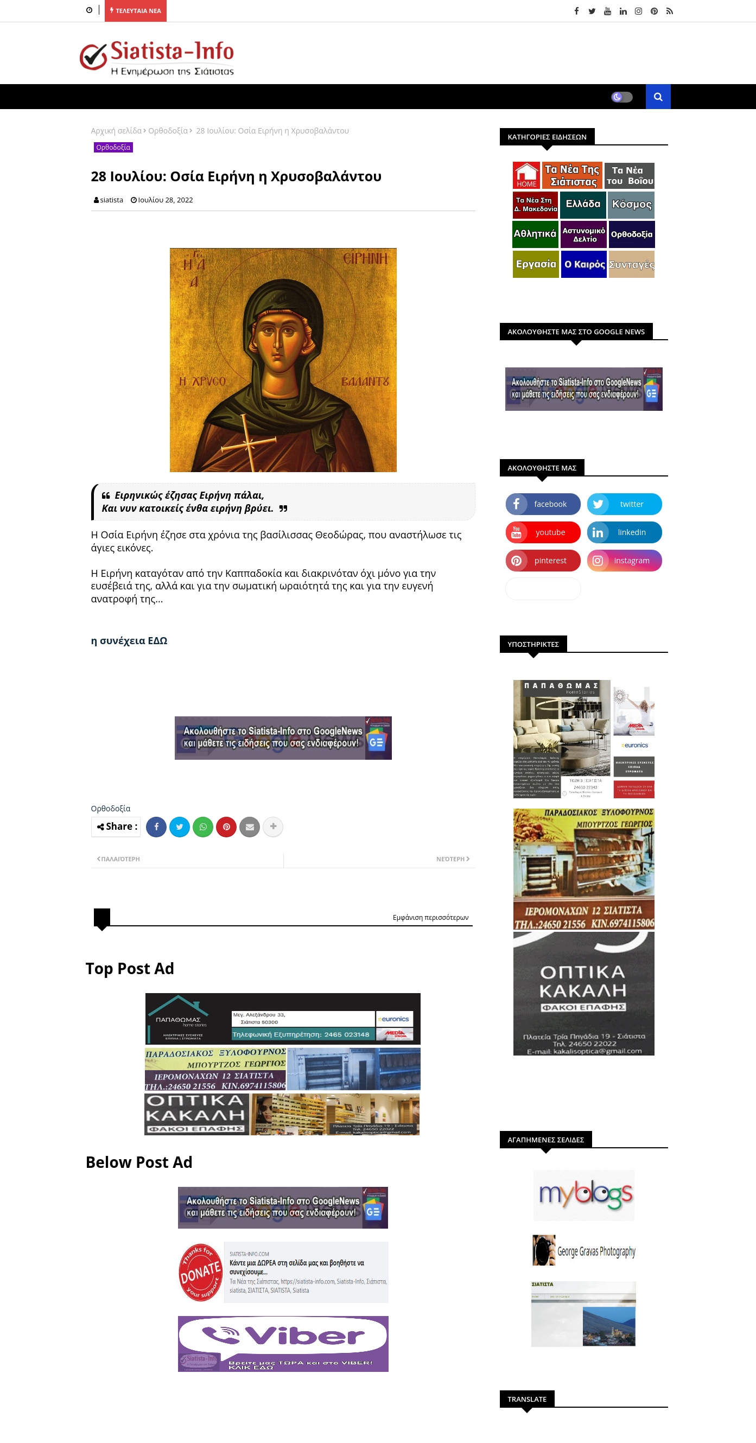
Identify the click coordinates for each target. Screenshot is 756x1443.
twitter (632, 504)
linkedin (632, 532)
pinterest (551, 560)
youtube (550, 532)
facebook (551, 504)
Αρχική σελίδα (116, 130)
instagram (632, 560)
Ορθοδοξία (168, 130)
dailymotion (543, 588)
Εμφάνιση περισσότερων (431, 917)
